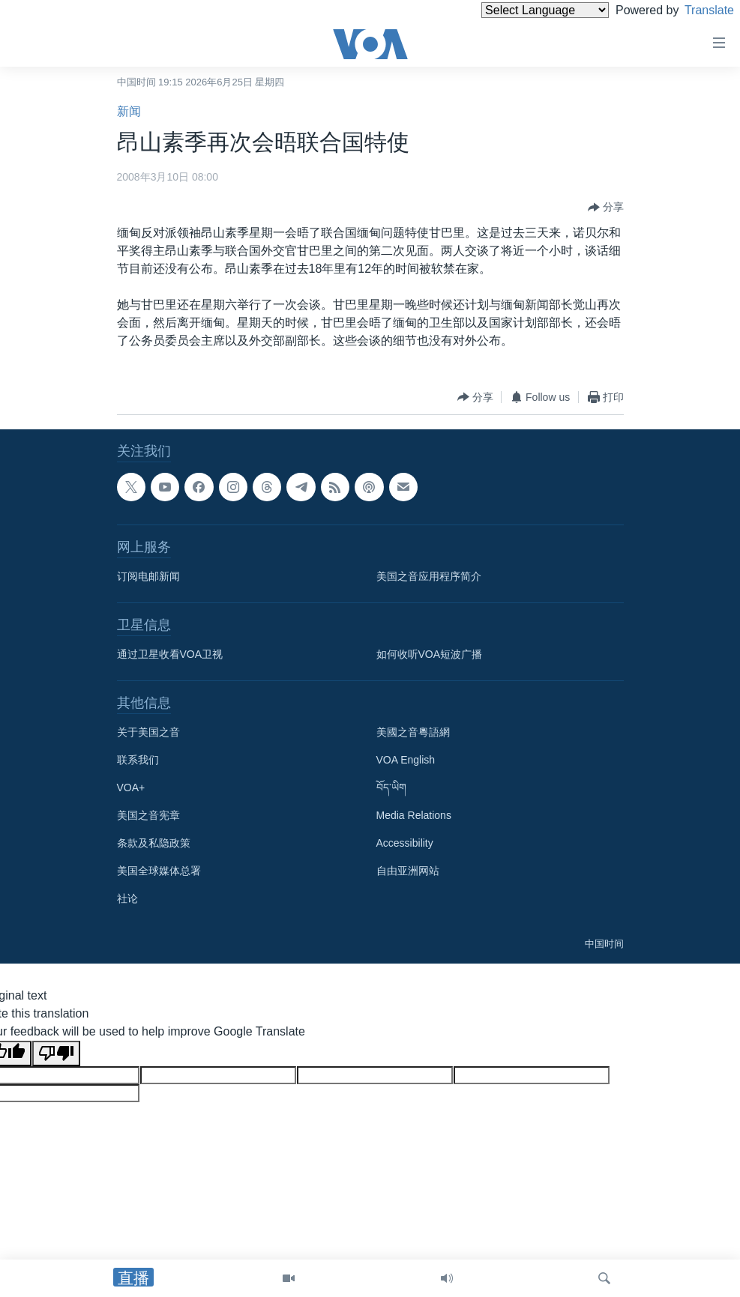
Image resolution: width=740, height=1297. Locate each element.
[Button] (606, 208)
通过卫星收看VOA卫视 (170, 654)
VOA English (406, 760)
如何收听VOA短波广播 (429, 654)
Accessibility (404, 843)
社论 (127, 898)
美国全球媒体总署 (159, 871)
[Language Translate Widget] (519, 10)
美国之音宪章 (148, 815)
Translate (695, 10)
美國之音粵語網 (413, 732)
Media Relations (413, 815)
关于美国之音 (148, 732)
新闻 (129, 111)
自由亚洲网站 (407, 871)
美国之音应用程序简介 (428, 576)
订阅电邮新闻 (148, 576)
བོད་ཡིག (391, 787)
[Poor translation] (56, 1053)
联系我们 (138, 760)
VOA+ (131, 787)
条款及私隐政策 (153, 843)
